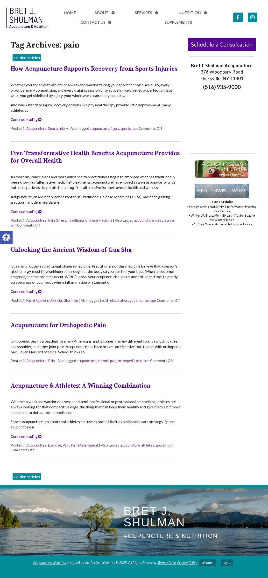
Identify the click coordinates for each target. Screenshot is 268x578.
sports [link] (125, 128)
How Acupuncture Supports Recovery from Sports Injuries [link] (94, 68)
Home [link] (70, 12)
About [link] (101, 12)
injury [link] (115, 128)
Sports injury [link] (58, 128)
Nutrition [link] (189, 12)
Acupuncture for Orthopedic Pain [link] (58, 325)
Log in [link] (227, 563)
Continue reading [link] (26, 119)
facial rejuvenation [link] (114, 300)
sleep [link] (159, 220)
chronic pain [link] (107, 361)
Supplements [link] (178, 22)
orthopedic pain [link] (130, 361)
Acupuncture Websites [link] (49, 563)
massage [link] (149, 300)
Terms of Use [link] (167, 563)
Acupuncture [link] (36, 128)
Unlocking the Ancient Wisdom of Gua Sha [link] (71, 250)
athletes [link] (147, 445)
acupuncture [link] (99, 128)
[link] (6, 237)
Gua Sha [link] (63, 300)
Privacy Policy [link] (187, 563)
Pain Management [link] (84, 445)
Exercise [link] (54, 445)
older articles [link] (27, 57)
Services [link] (143, 12)
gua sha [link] (135, 300)
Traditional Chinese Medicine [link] (90, 220)
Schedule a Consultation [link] (222, 44)
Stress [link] (61, 220)
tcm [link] (135, 128)
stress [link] (170, 220)
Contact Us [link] (92, 22)
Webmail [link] (207, 563)
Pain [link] (51, 220)
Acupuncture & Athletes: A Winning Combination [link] (81, 385)
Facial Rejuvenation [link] (41, 300)
